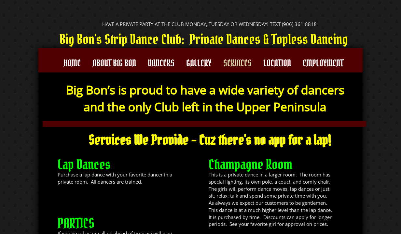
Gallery (199, 63)
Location (277, 63)
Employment (323, 63)
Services (237, 63)
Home (72, 63)
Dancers (161, 63)
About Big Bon (114, 63)
